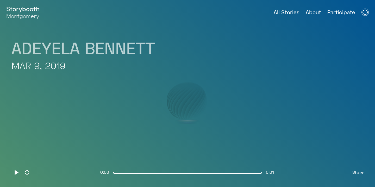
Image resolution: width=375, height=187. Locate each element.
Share (358, 173)
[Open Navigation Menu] (365, 12)
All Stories (286, 12)
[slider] (187, 173)
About (313, 12)
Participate (341, 12)
